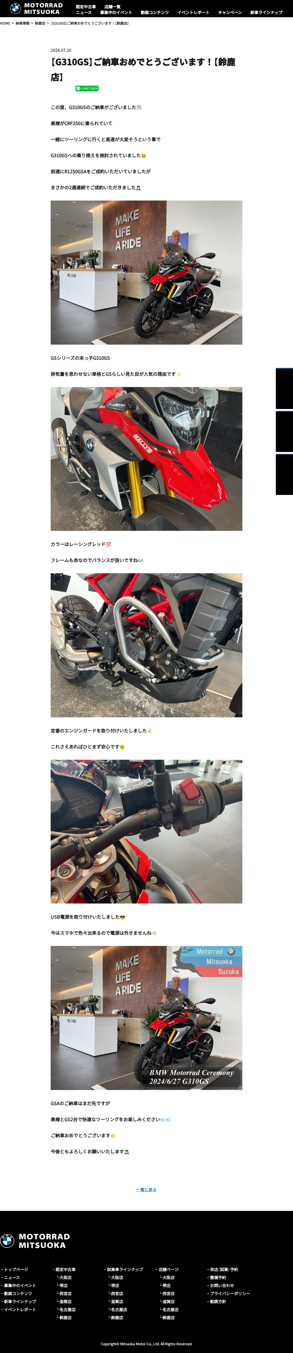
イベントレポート (193, 12)
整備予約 (218, 1277)
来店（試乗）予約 (224, 1269)
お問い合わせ (222, 1285)
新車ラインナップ (266, 12)
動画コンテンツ (155, 12)
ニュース (84, 12)
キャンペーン (230, 12)
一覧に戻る (146, 1189)
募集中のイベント (116, 12)
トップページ (16, 1269)
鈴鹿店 (66, 1317)
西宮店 (66, 1293)
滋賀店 (66, 1301)
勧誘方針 (218, 1301)
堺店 (64, 1285)
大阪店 (66, 1277)
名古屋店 (68, 1309)
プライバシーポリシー (230, 1293)
